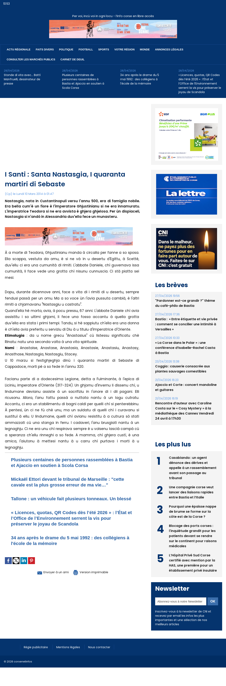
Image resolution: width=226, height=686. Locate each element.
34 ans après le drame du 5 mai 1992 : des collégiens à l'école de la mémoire (139, 79)
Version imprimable (93, 577)
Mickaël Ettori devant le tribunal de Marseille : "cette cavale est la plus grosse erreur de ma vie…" (71, 481)
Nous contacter (102, 647)
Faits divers (45, 49)
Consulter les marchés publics (31, 59)
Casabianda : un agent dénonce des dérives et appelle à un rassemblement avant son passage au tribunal (192, 467)
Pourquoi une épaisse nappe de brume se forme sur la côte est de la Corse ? (192, 511)
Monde (145, 49)
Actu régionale (18, 49)
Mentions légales (70, 647)
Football (86, 49)
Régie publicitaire (36, 647)
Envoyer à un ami (50, 577)
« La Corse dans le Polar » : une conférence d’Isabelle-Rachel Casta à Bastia (185, 347)
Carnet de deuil (72, 59)
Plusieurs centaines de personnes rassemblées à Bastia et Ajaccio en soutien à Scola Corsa (83, 81)
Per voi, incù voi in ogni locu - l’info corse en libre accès (113, 16)
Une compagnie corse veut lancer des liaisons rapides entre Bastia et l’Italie (191, 492)
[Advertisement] (72, 139)
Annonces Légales (169, 49)
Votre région (124, 49)
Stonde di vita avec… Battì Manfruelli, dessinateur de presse (22, 79)
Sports (103, 49)
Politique (66, 49)
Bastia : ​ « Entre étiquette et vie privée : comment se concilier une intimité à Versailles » (186, 324)
